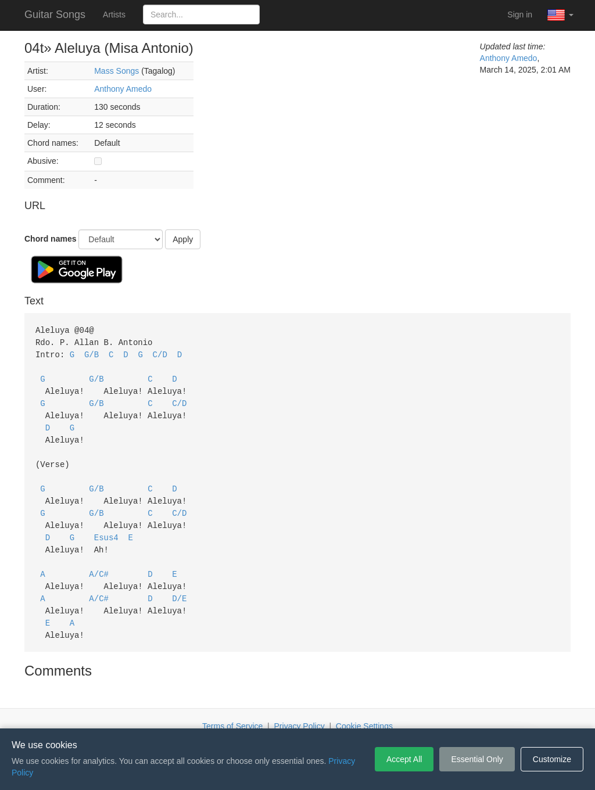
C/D (160, 352)
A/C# (99, 562)
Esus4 (106, 527)
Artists (114, 14)
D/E (179, 585)
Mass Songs (116, 71)
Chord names (50, 238)
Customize (552, 759)
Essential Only (477, 759)
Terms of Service (232, 711)
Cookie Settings (364, 711)
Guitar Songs (54, 14)
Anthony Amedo (123, 89)
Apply (183, 239)
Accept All (404, 759)
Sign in (519, 14)
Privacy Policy (299, 711)
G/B (91, 352)
